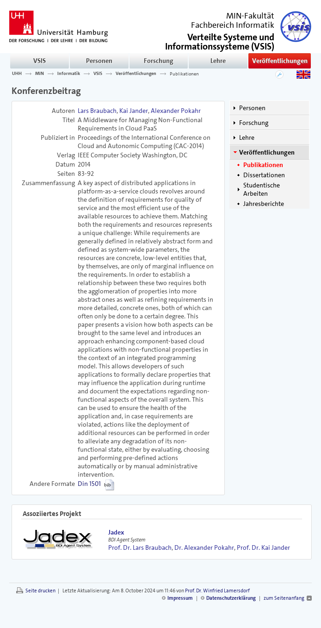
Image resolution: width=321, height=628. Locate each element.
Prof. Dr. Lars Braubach (140, 547)
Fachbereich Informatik (232, 25)
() (219, 41)
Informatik (68, 73)
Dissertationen (264, 175)
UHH (17, 73)
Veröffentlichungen (280, 60)
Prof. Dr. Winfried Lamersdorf (217, 590)
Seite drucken (40, 590)
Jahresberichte (263, 203)
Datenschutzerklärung (231, 598)
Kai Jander (133, 110)
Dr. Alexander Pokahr (204, 547)
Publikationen (184, 73)
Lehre (218, 60)
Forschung (158, 60)
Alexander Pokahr (176, 110)
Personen (99, 60)
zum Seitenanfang (284, 598)
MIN (39, 73)
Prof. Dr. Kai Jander (263, 547)
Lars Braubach (97, 110)
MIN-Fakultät (250, 15)
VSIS (39, 60)
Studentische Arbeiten (261, 189)
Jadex (116, 532)
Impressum (180, 598)
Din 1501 (89, 483)
